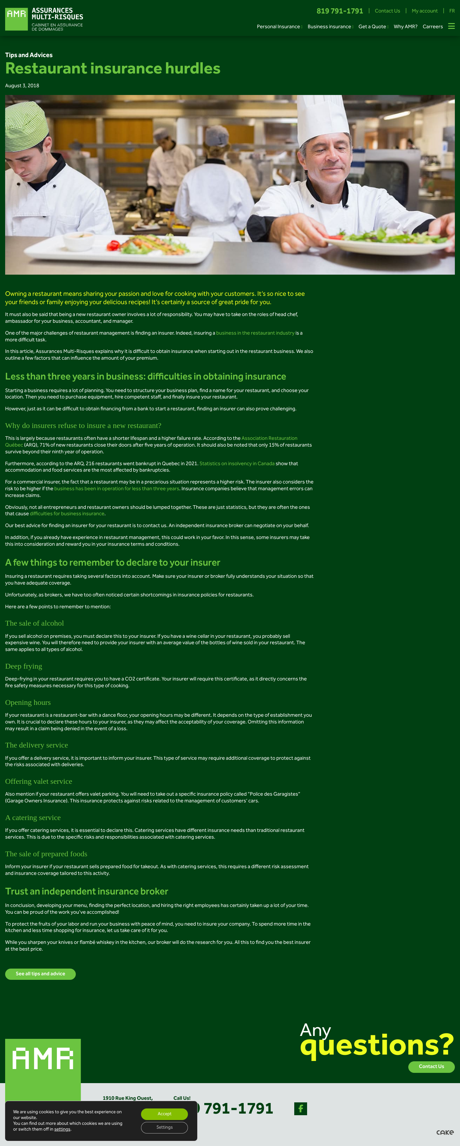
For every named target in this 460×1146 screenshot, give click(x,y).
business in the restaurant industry (255, 333)
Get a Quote (372, 27)
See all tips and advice (40, 974)
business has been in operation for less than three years (116, 489)
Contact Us (387, 11)
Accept (165, 1114)
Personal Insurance (278, 27)
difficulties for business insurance (67, 514)
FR (452, 11)
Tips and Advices (29, 55)
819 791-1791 (340, 12)
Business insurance (329, 27)
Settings (164, 1128)
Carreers (433, 27)
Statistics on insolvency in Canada (237, 464)
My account (425, 11)
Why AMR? (406, 27)
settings (62, 1130)
